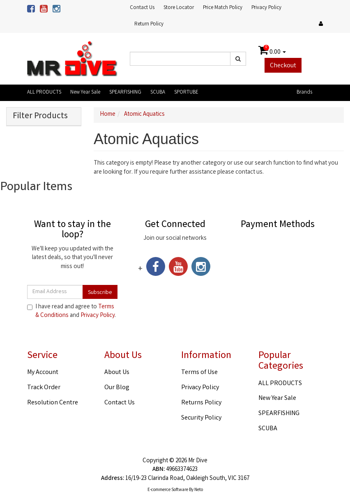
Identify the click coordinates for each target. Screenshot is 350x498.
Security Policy (201, 418)
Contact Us (142, 8)
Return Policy (148, 24)
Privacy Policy (266, 8)
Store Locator (178, 8)
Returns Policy (201, 403)
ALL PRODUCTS (44, 92)
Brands (304, 92)
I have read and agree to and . (71, 311)
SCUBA (157, 92)
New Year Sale (85, 92)
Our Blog (116, 387)
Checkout (283, 66)
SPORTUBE (186, 92)
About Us (116, 372)
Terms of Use (199, 372)
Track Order (43, 387)
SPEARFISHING (125, 92)
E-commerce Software (167, 490)
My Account (42, 372)
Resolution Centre (52, 403)
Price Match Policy (222, 8)
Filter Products (40, 116)
